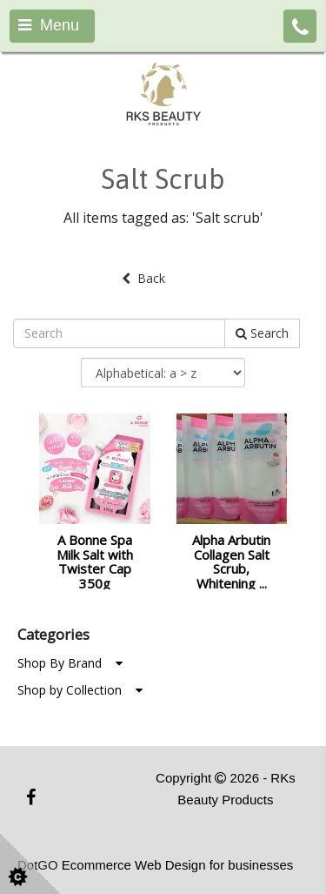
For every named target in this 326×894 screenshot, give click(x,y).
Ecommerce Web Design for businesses (178, 864)
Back (143, 278)
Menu (48, 25)
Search (262, 333)
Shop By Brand (70, 663)
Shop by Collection (80, 690)
